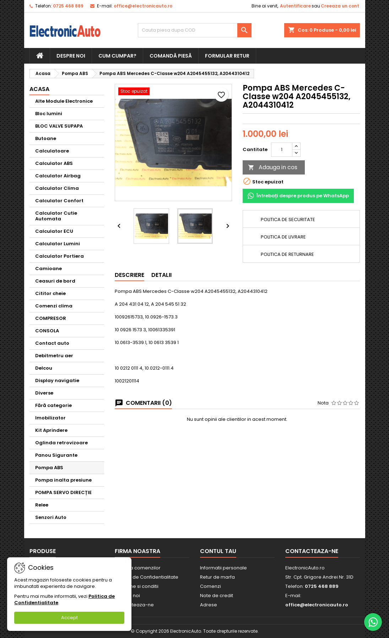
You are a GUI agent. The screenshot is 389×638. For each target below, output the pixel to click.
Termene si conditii (136, 586)
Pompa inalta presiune (63, 480)
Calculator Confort (59, 200)
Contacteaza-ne (134, 604)
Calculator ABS (54, 163)
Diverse (44, 393)
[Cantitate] (281, 150)
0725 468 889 (68, 6)
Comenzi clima (53, 305)
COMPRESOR (50, 318)
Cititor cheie (50, 293)
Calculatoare (52, 151)
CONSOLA (47, 330)
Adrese (208, 604)
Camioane (48, 268)
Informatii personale (223, 567)
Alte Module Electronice (64, 101)
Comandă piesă (171, 55)
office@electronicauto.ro (143, 6)
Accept (69, 617)
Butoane (45, 138)
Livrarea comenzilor (138, 567)
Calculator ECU (54, 231)
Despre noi (70, 55)
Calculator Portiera (59, 256)
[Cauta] (195, 30)
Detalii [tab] (161, 275)
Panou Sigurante (56, 455)
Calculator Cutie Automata (56, 216)
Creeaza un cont (340, 6)
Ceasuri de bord (55, 281)
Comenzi (210, 586)
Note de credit (216, 595)
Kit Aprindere (51, 430)
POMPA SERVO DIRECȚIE (63, 492)
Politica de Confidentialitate (146, 577)
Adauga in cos (272, 167)
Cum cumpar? (117, 55)
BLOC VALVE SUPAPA (59, 126)
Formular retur (227, 55)
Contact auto (52, 343)
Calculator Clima (57, 188)
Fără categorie (53, 405)
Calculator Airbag (58, 175)
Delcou (43, 368)
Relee (41, 505)
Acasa (39, 89)
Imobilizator (50, 417)
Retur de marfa (217, 577)
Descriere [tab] (129, 275)
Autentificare (295, 6)
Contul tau (218, 551)
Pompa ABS (49, 467)
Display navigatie (57, 380)
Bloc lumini (48, 113)
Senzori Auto (50, 517)
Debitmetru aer (54, 355)
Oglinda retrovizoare (61, 442)
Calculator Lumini (57, 243)
